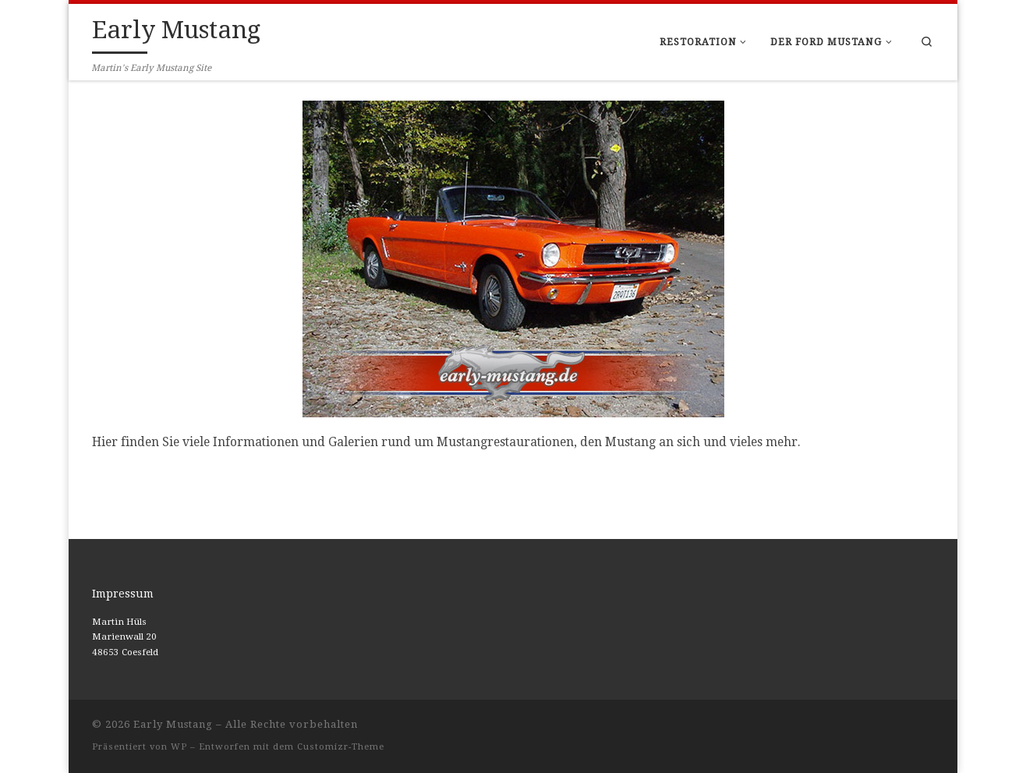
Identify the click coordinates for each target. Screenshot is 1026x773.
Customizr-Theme (340, 747)
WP (179, 747)
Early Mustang (173, 724)
